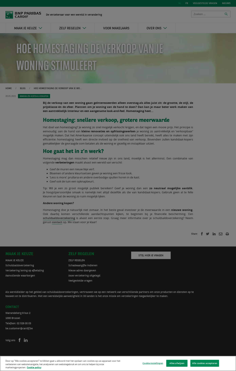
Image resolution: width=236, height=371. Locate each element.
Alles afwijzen (176, 363)
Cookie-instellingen (153, 363)
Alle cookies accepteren (204, 363)
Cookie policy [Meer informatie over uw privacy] (34, 367)
